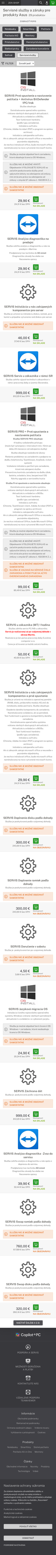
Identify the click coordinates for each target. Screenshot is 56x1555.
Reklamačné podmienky (28, 1423)
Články (28, 1461)
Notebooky (10, 29)
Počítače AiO (11, 35)
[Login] (47, 3)
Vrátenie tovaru (41, 1428)
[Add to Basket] (36, 199)
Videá (35, 1471)
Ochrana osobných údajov (19, 1428)
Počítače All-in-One (22, 1452)
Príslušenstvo (12, 42)
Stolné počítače (41, 1447)
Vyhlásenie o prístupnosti (23, 1432)
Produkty (28, 1442)
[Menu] (3, 3)
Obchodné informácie (17, 1466)
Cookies (41, 1432)
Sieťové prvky (12, 48)
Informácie (28, 1413)
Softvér (9, 55)
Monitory (29, 35)
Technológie (24, 1471)
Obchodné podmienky (28, 1418)
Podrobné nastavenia (14, 1545)
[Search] (41, 3)
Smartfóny (28, 29)
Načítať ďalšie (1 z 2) (28, 1323)
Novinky (34, 1466)
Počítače (45, 29)
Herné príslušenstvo (36, 42)
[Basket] (53, 3)
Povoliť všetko (28, 1526)
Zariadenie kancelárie (37, 48)
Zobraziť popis (28, 21)
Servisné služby (28, 55)
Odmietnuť (28, 1538)
